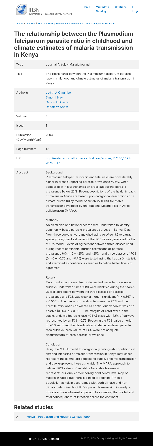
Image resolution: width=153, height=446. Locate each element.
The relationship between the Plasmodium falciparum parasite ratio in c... (78, 23)
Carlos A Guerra (57, 102)
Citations (121, 7)
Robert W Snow (57, 107)
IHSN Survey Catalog (44, 439)
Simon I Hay (54, 97)
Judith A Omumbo (58, 92)
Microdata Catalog (102, 9)
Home (86, 7)
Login (135, 9)
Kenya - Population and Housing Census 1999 (58, 416)
